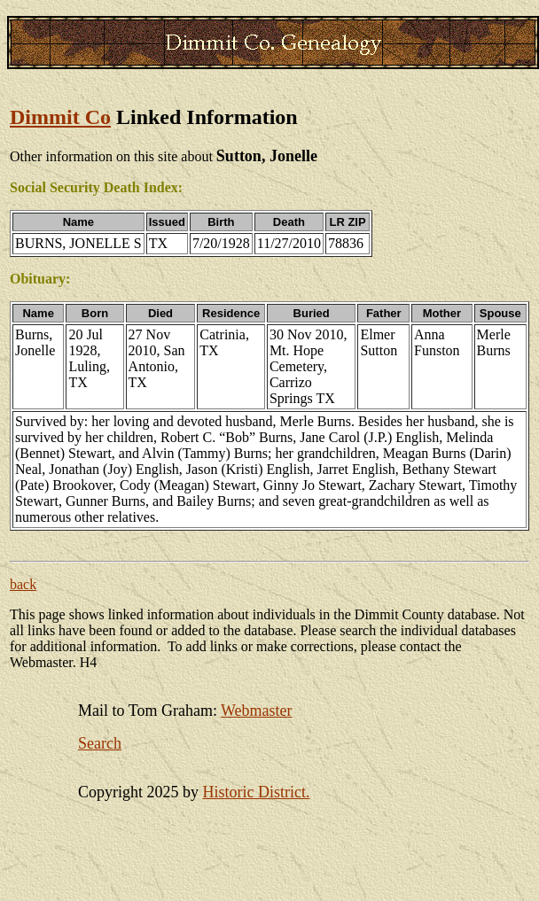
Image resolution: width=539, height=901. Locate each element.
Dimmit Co (60, 116)
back (23, 584)
